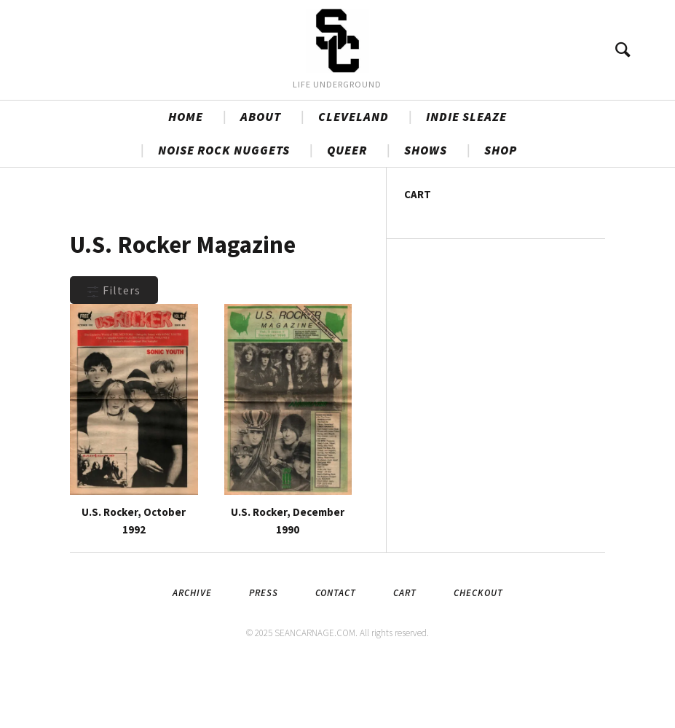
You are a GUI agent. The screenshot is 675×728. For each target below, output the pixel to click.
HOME (185, 176)
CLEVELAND (353, 176)
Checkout (478, 651)
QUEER (347, 209)
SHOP (500, 209)
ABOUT (260, 176)
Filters (114, 349)
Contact (335, 651)
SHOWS (425, 209)
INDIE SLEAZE (466, 176)
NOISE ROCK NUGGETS (224, 209)
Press (263, 651)
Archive (192, 651)
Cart (405, 651)
